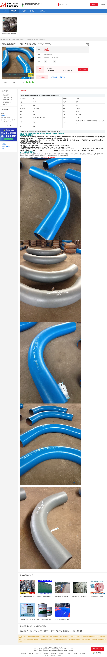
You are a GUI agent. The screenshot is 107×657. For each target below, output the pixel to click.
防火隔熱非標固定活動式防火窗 (27, 619)
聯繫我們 (31, 653)
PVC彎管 (72, 631)
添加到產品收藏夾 (6, 146)
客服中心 (38, 653)
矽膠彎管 (52, 631)
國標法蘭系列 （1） (7, 95)
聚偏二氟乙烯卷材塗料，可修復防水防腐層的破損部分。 (50, 619)
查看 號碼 (83, 69)
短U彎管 (40, 631)
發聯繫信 (42, 77)
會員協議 (61, 653)
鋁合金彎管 (23, 631)
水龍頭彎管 (66, 631)
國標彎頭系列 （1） (7, 99)
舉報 (13, 82)
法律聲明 (69, 653)
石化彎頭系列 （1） (7, 97)
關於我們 (23, 653)
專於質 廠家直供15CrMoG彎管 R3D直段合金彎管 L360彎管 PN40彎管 (56, 649)
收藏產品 (5, 82)
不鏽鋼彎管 (59, 631)
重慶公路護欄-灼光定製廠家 (61, 596)
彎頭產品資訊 (48, 647)
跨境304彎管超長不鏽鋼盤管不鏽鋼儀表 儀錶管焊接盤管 (15, 33)
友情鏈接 (82, 653)
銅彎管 (35, 631)
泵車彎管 (29, 631)
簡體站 (75, 653)
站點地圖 (46, 653)
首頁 (1, 39)
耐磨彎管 (46, 631)
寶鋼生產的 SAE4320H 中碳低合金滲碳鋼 (82, 596)
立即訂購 (62, 77)
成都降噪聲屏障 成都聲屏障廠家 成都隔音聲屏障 (48, 596)
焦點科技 (55, 655)
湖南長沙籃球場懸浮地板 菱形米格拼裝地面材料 (66, 619)
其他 (10, 39)
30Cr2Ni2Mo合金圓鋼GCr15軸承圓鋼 (28, 596)
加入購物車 (54, 77)
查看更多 (8, 125)
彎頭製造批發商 (58, 647)
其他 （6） (5, 104)
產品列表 (5, 39)
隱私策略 (53, 653)
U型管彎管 (79, 631)
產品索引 (4, 144)
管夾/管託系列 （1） (7, 102)
